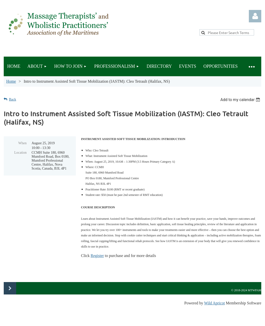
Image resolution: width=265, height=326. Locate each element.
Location (20, 152)
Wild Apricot (214, 303)
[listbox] (240, 100)
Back (12, 99)
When (22, 143)
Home (11, 81)
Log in (255, 16)
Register (97, 256)
